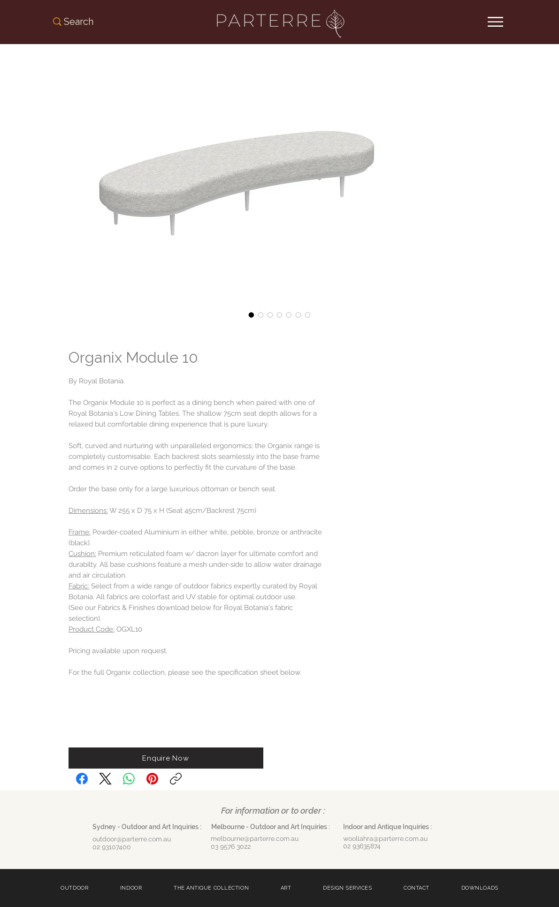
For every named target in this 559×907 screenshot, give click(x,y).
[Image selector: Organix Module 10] (251, 315)
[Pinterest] (152, 779)
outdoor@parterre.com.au (131, 839)
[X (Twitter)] (105, 779)
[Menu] (495, 22)
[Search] (89, 21)
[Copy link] (176, 779)
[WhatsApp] (129, 779)
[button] (166, 758)
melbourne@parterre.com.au (255, 838)
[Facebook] (82, 779)
